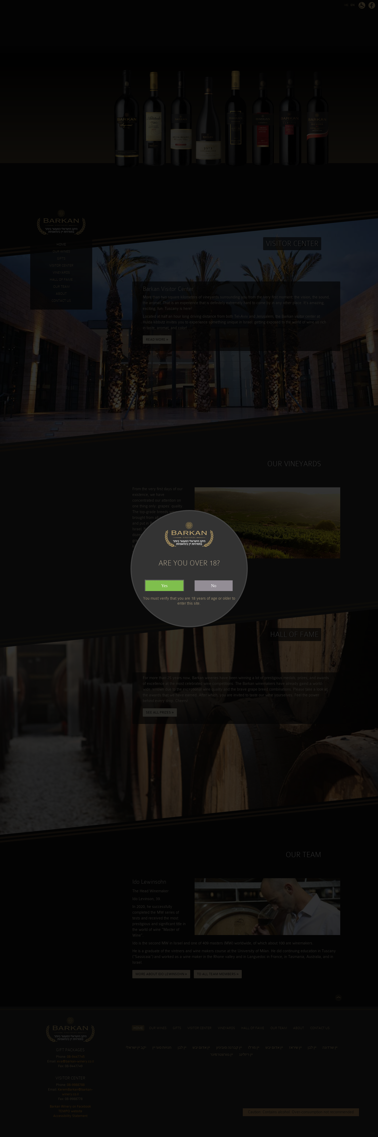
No (213, 585)
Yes (164, 585)
